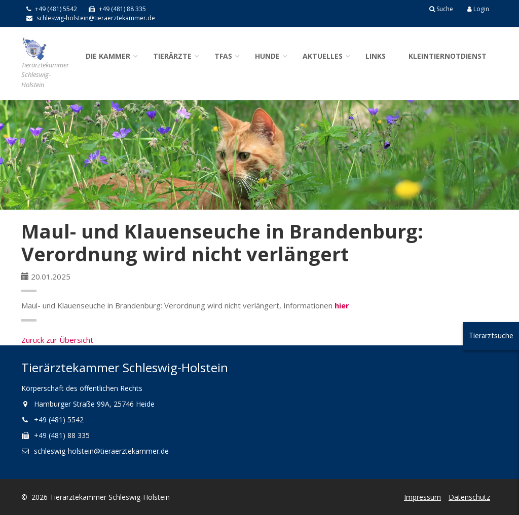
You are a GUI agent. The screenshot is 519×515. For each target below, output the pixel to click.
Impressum (422, 497)
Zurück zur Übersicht (57, 340)
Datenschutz (469, 497)
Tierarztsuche (491, 335)
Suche (441, 9)
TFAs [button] (223, 56)
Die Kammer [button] (108, 56)
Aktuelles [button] (323, 56)
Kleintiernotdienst (448, 56)
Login (478, 9)
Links (375, 56)
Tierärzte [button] (172, 56)
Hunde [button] (267, 56)
